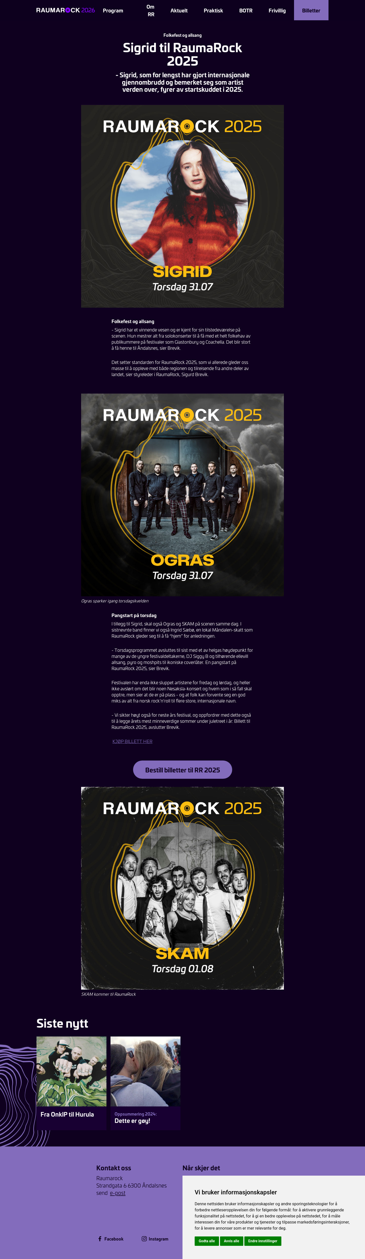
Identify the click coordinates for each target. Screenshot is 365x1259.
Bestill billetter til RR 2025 (182, 769)
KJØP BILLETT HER (132, 741)
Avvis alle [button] (231, 1241)
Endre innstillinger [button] (262, 1241)
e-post (117, 1192)
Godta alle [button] (207, 1241)
